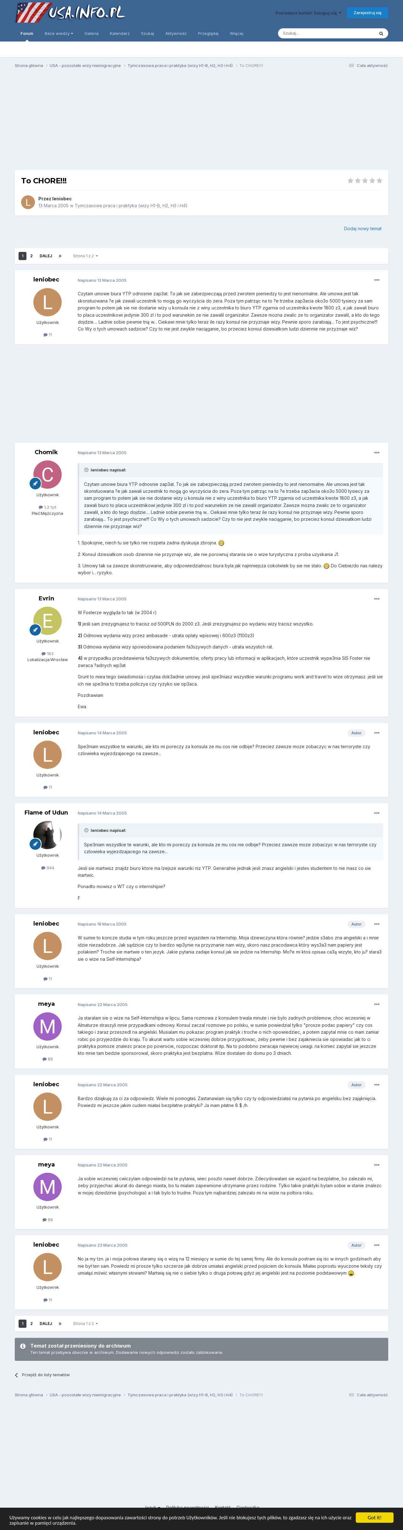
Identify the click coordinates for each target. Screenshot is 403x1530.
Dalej (46, 255)
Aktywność (176, 33)
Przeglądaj (208, 33)
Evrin (46, 598)
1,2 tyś (47, 506)
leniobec (62, 198)
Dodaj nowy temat (363, 228)
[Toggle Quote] (87, 469)
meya (46, 1003)
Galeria (91, 33)
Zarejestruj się (368, 12)
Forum (26, 36)
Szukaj (147, 33)
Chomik (46, 452)
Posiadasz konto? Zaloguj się (308, 12)
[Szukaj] (310, 33)
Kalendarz (120, 33)
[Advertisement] (201, 122)
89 (48, 1058)
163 (48, 653)
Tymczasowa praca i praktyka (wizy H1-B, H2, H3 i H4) (131, 205)
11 (47, 334)
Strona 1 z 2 (85, 255)
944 (47, 867)
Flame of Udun (46, 812)
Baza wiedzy (59, 33)
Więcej (236, 33)
